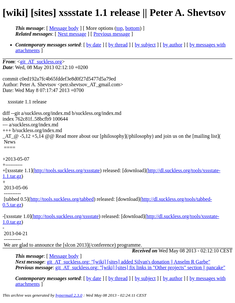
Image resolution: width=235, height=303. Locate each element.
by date (93, 44)
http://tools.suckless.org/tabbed (62, 199)
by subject (145, 44)
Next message (72, 34)
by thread (118, 44)
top (119, 28)
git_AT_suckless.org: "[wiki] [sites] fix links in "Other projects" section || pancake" (140, 267)
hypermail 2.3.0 (69, 295)
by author (172, 44)
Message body (64, 28)
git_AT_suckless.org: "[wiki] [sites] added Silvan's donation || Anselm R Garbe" (128, 261)
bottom (132, 28)
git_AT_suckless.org (41, 61)
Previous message (112, 34)
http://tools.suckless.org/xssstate (67, 170)
